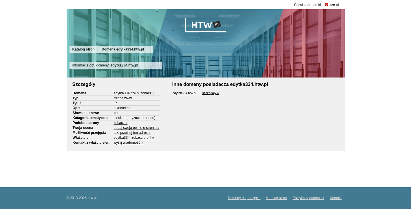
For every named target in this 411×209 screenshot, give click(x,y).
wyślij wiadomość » (128, 142)
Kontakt (336, 198)
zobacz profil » (142, 138)
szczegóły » (210, 93)
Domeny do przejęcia (244, 198)
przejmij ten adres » (135, 133)
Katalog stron (83, 49)
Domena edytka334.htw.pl (123, 49)
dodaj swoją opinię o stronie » (136, 128)
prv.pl (334, 5)
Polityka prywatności (308, 198)
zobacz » (147, 93)
